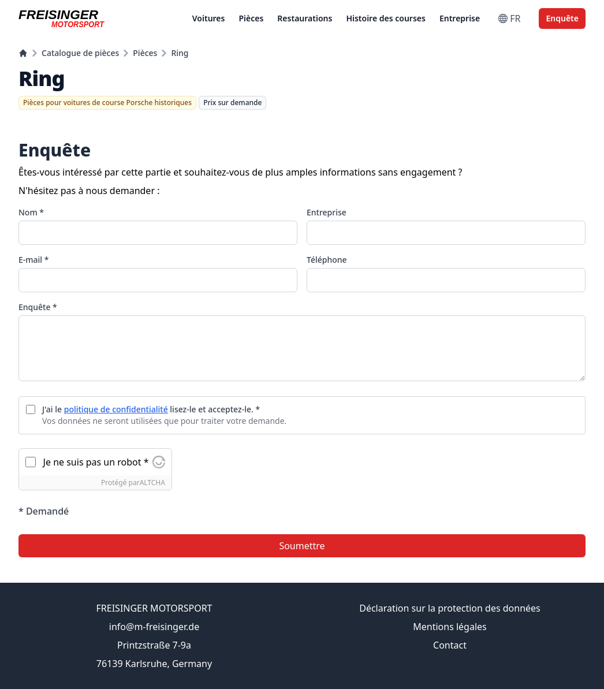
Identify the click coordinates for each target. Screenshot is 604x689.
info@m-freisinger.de (154, 626)
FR (509, 18)
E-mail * (33, 259)
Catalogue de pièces (80, 52)
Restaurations (304, 18)
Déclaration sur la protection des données (449, 608)
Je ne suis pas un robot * (96, 462)
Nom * (31, 212)
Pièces (250, 18)
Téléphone (327, 259)
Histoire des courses (386, 18)
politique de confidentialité (116, 409)
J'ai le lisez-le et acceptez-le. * (151, 409)
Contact (450, 645)
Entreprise (459, 18)
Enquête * (37, 306)
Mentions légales (450, 626)
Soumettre (302, 545)
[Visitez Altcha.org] (158, 462)
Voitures (208, 18)
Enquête (562, 18)
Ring (179, 52)
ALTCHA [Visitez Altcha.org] (152, 482)
